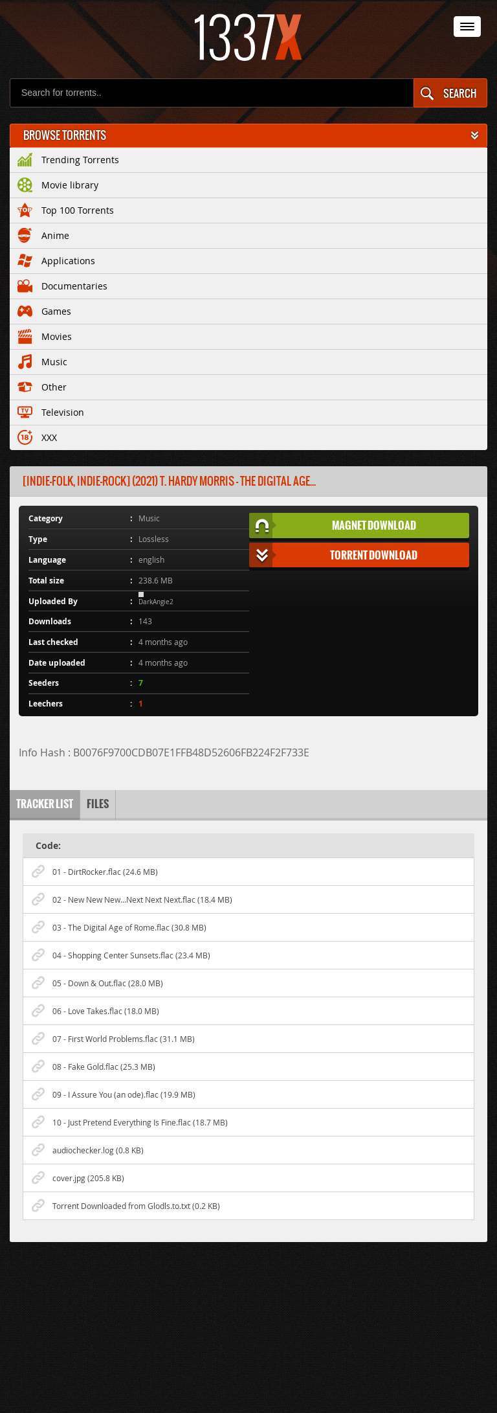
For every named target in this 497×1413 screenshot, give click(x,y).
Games (44, 309)
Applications (56, 258)
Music (42, 359)
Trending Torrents (68, 157)
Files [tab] (98, 803)
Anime (43, 233)
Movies (44, 334)
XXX (37, 435)
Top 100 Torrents (65, 208)
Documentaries (62, 283)
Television (50, 410)
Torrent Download (333, 555)
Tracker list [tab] (44, 803)
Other (42, 384)
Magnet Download (332, 525)
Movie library (57, 182)
